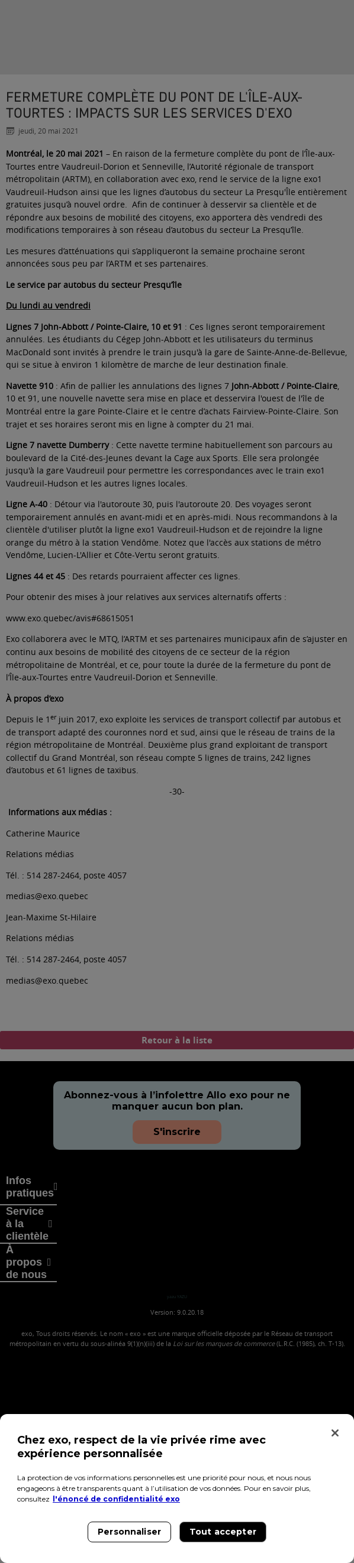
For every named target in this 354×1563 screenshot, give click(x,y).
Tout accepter (222, 1531)
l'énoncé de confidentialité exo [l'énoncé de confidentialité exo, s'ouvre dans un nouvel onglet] (116, 1498)
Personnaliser (129, 1531)
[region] (177, 1488)
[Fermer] (335, 1433)
